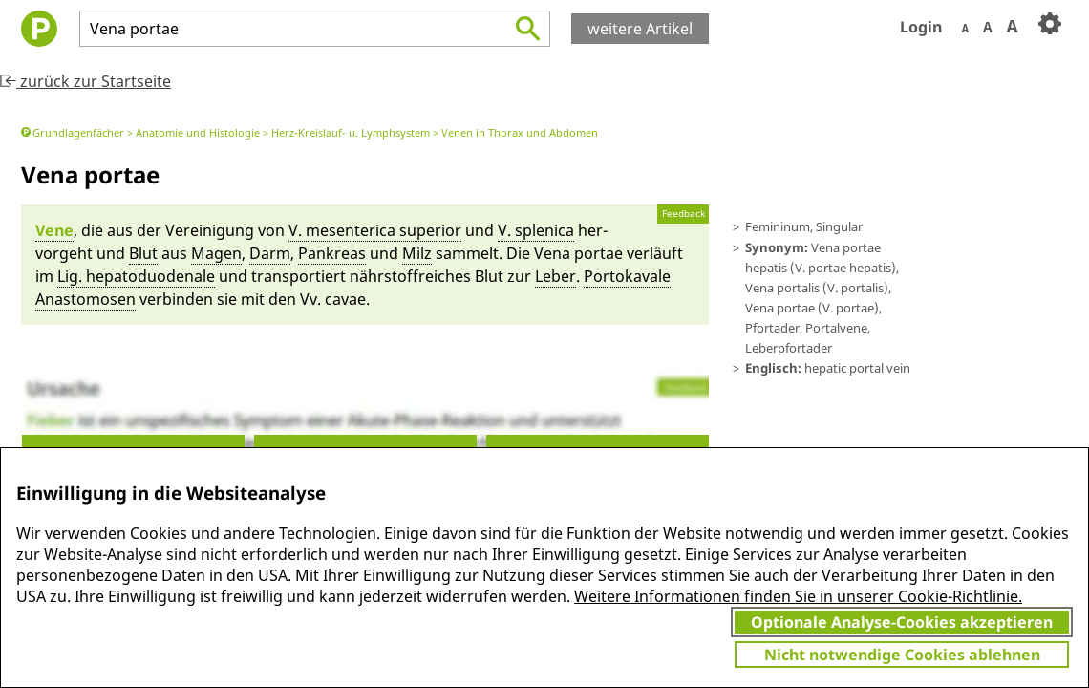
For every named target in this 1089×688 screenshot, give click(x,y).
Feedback (683, 213)
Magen (216, 253)
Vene (54, 230)
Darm (269, 253)
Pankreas (332, 253)
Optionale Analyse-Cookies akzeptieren (902, 622)
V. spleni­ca (536, 230)
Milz (417, 253)
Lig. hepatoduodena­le (136, 276)
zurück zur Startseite (85, 81)
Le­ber (555, 276)
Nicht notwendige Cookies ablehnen (902, 654)
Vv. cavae (333, 299)
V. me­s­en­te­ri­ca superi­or (374, 230)
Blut (143, 253)
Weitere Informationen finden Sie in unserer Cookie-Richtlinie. (798, 596)
